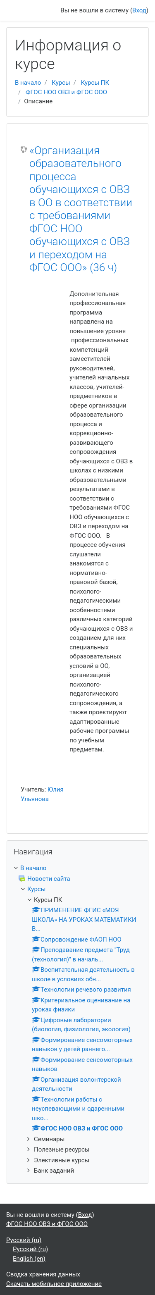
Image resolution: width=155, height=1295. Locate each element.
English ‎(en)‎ (29, 1258)
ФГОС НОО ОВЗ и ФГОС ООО (66, 92)
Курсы (61, 82)
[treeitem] (77, 868)
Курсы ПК (95, 82)
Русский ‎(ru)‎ (23, 1240)
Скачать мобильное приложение (54, 1284)
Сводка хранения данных (43, 1274)
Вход (139, 10)
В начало (28, 82)
